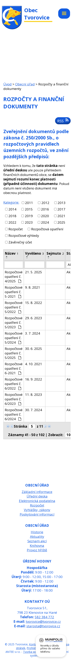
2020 (45, 216)
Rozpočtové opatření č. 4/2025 (13, 276)
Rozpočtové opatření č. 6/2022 (13, 384)
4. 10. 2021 (33, 364)
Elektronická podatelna (37, 501)
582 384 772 (44, 617)
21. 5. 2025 (33, 272)
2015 (29, 209)
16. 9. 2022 (33, 379)
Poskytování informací (37, 514)
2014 (12, 209)
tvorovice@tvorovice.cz (43, 621)
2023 (29, 222)
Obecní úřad (25, 84)
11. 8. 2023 (33, 394)
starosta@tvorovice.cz (43, 626)
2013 (62, 202)
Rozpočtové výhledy (23, 235)
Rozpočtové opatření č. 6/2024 (13, 414)
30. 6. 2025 (33, 348)
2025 (61, 222)
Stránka (20, 426)
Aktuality (37, 536)
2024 (45, 222)
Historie (37, 532)
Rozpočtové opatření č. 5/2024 (13, 338)
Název (12, 253)
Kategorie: (11, 202)
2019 (29, 216)
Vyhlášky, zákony (37, 510)
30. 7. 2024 (33, 410)
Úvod (7, 84)
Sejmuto (55, 253)
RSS (62, 120)
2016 (45, 209)
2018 (12, 216)
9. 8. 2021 (32, 287)
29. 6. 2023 (33, 318)
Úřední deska (37, 496)
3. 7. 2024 (32, 333)
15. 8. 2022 (33, 302)
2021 (61, 216)
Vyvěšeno (34, 253)
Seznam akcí (37, 541)
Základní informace (37, 491)
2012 (45, 202)
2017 (61, 209)
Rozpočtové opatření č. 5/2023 (13, 322)
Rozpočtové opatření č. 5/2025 (13, 353)
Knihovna (37, 545)
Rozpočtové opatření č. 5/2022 (13, 307)
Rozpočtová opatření (47, 229)
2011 (29, 202)
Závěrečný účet (20, 242)
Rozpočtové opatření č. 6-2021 (13, 368)
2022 (12, 222)
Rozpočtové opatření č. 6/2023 (13, 399)
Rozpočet (15, 229)
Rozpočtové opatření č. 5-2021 (13, 292)
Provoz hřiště (37, 550)
